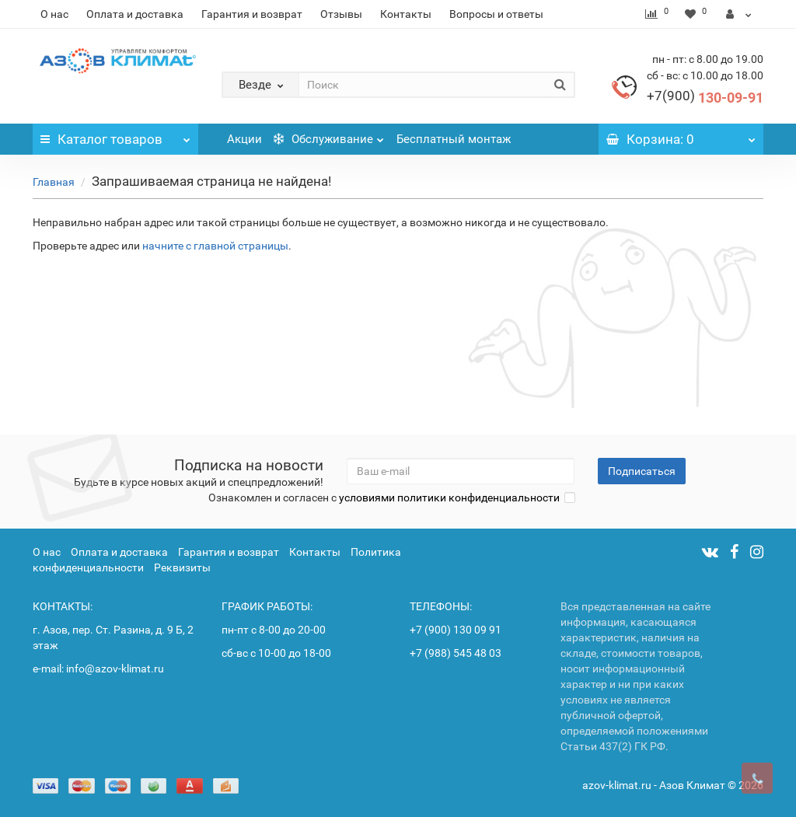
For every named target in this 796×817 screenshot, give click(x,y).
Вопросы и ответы (496, 14)
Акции (244, 139)
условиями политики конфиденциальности (449, 497)
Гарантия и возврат (251, 14)
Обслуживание (329, 135)
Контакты (405, 14)
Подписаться (642, 471)
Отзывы (341, 14)
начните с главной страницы (215, 245)
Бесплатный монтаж (453, 139)
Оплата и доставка (134, 14)
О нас (54, 14)
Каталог (115, 135)
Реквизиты (182, 567)
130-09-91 (705, 97)
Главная (54, 182)
